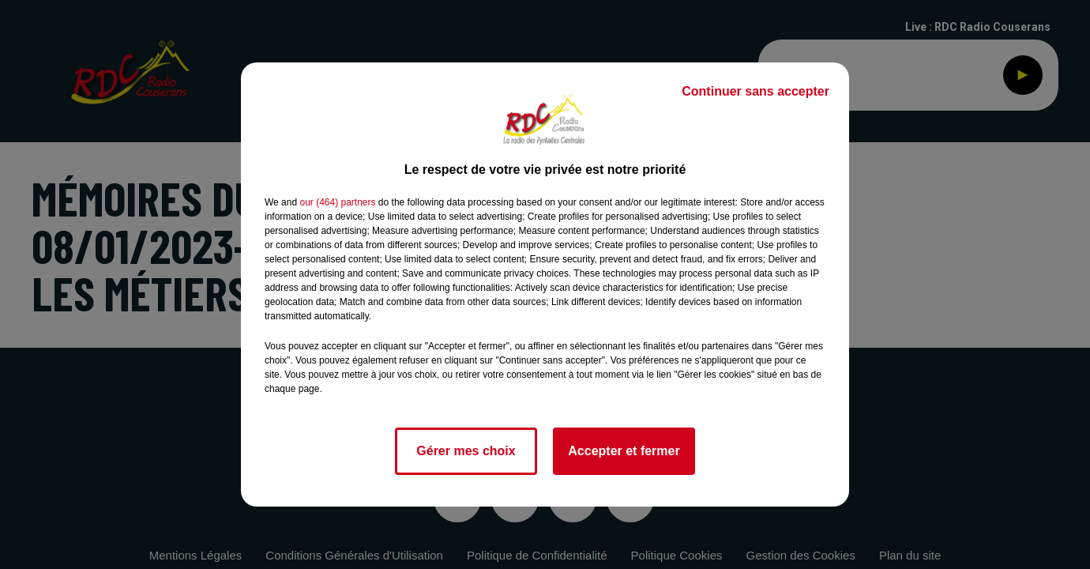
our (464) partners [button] (337, 202)
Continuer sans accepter (755, 91)
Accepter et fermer (623, 451)
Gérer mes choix (465, 451)
